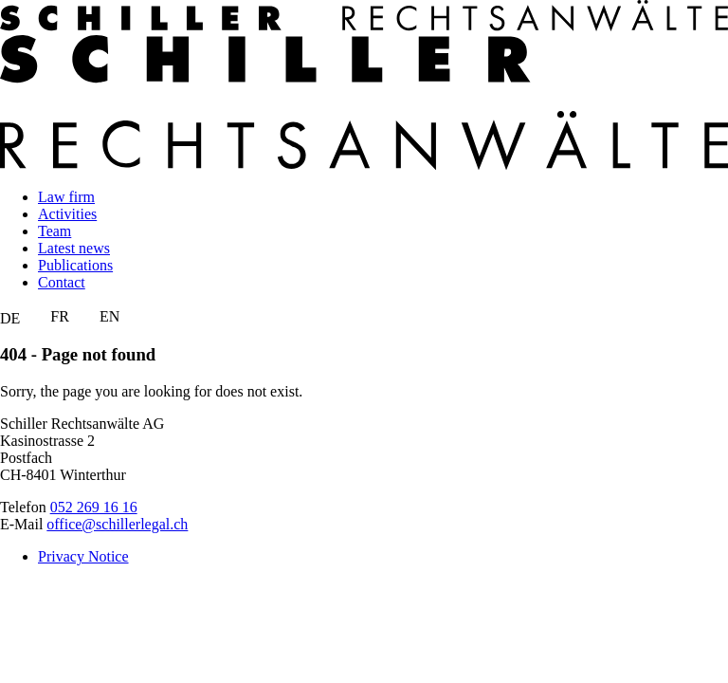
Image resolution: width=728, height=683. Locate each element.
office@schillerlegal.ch (117, 524)
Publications (75, 265)
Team (54, 231)
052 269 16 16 (93, 507)
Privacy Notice (83, 556)
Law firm (66, 197)
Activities (67, 214)
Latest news (74, 248)
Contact (61, 282)
